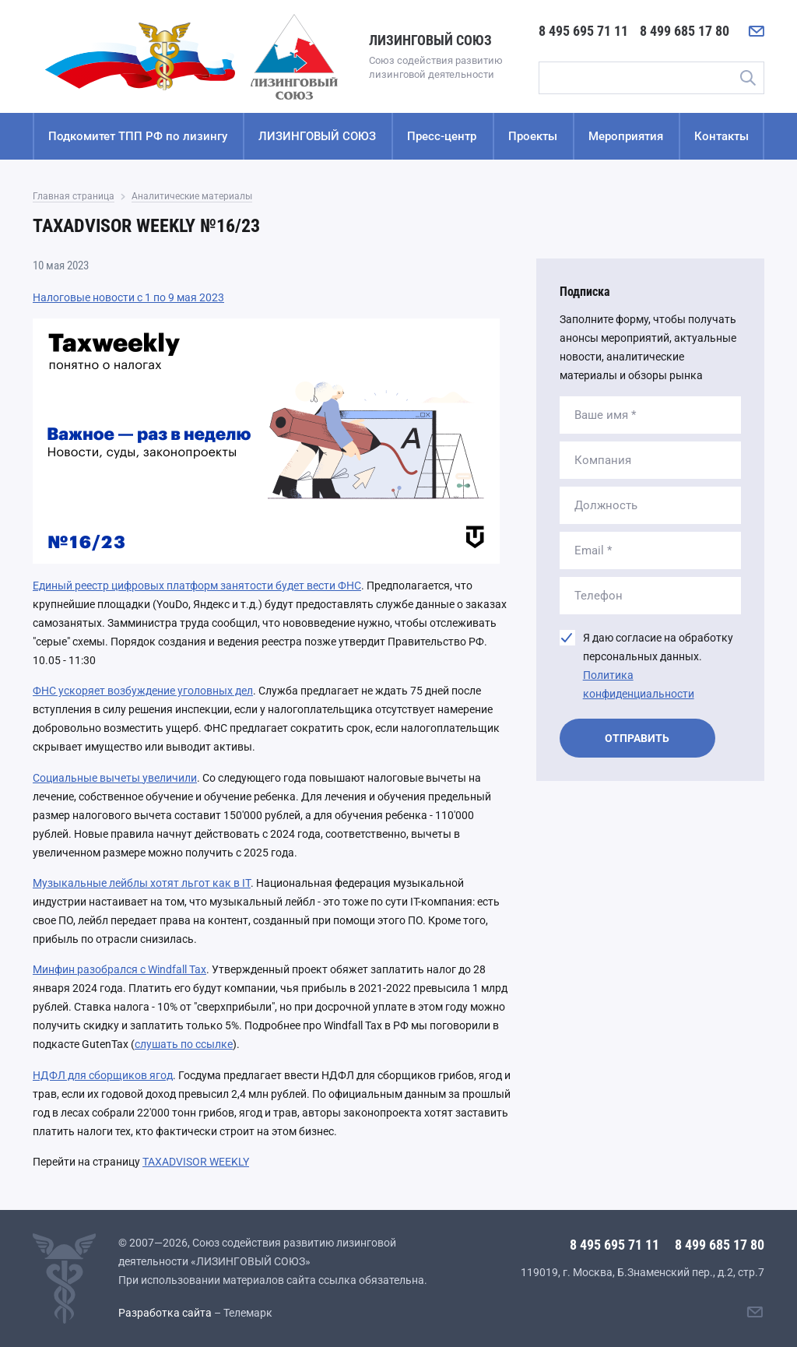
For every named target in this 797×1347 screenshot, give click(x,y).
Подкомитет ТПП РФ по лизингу (137, 136)
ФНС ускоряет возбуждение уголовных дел (143, 690)
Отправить (637, 738)
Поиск (747, 77)
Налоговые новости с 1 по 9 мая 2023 (128, 297)
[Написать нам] (756, 31)
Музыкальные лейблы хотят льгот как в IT (142, 883)
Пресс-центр (441, 136)
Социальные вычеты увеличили (115, 778)
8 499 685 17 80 (684, 31)
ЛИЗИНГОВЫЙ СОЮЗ (317, 136)
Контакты (721, 136)
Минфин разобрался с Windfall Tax (119, 969)
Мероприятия (625, 136)
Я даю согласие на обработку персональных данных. (658, 665)
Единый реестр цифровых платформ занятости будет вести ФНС (197, 585)
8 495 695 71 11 (583, 31)
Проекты (532, 136)
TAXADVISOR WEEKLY (195, 1161)
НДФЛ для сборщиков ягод (103, 1075)
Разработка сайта (165, 1313)
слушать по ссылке (184, 1044)
